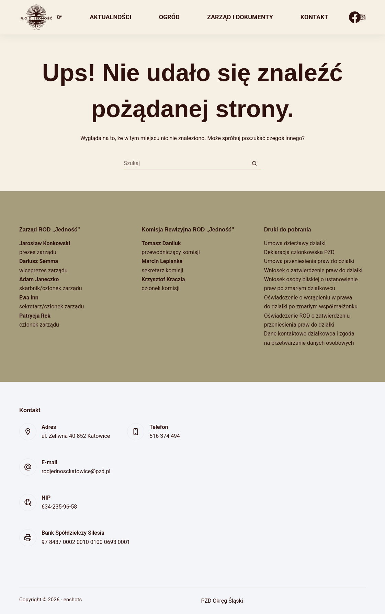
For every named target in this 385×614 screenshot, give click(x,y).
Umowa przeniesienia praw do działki (309, 261)
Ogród (169, 17)
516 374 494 (164, 436)
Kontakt (314, 17)
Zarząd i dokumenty (240, 17)
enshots (73, 599)
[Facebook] (355, 17)
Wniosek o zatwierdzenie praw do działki (313, 270)
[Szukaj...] (185, 163)
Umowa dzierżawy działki (295, 243)
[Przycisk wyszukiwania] (254, 163)
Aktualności (110, 17)
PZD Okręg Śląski (222, 601)
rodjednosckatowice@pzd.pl (76, 471)
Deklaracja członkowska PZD (299, 252)
